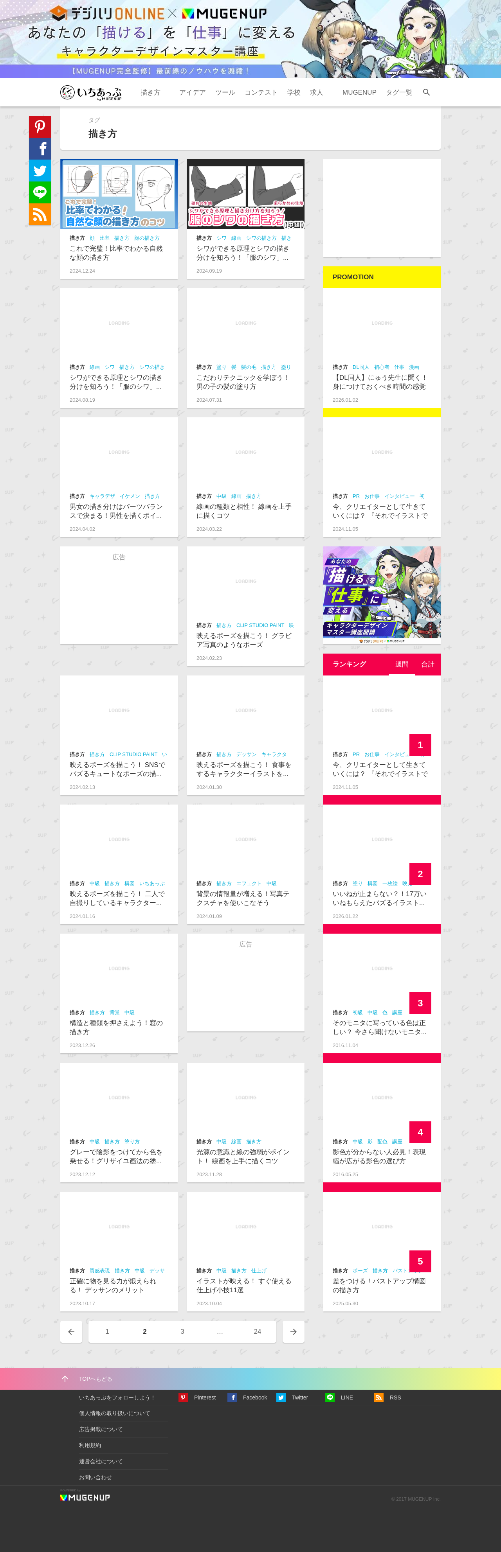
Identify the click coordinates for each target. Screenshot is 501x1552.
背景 (115, 1012)
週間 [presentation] (402, 664)
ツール (225, 92)
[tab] (402, 664)
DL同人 (361, 367)
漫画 (414, 367)
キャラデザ (102, 496)
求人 (316, 92)
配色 (382, 1141)
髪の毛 (248, 367)
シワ (221, 238)
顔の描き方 (147, 238)
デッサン (246, 754)
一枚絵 (390, 883)
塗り (221, 367)
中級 (221, 496)
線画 (236, 238)
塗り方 (132, 1141)
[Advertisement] (382, 208)
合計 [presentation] (427, 664)
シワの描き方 (261, 238)
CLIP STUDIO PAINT (260, 625)
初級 (358, 1012)
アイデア (192, 92)
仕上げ (259, 1271)
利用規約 (90, 1445)
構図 (129, 883)
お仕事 (372, 496)
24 (257, 1331)
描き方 (150, 92)
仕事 (399, 367)
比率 (104, 238)
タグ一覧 (399, 92)
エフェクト (249, 883)
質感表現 (100, 1271)
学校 (294, 92)
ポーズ (360, 1271)
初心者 (381, 367)
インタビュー (399, 496)
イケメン (130, 496)
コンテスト (261, 92)
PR (356, 496)
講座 (397, 1012)
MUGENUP (359, 92)
